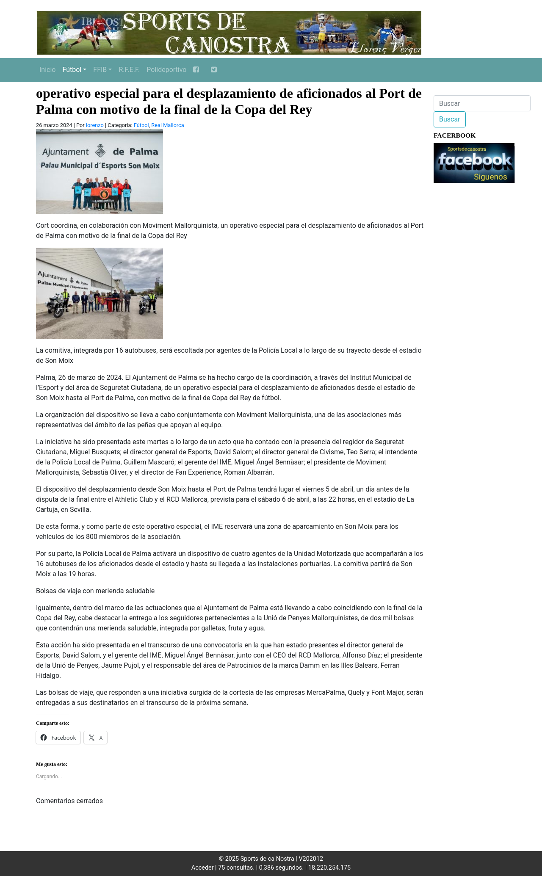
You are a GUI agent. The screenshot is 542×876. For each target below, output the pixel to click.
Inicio (47, 70)
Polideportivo (166, 70)
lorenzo (95, 125)
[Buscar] (482, 103)
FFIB (100, 70)
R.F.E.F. (129, 70)
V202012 (311, 858)
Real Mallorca (167, 125)
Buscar (449, 119)
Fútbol (71, 70)
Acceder (202, 867)
